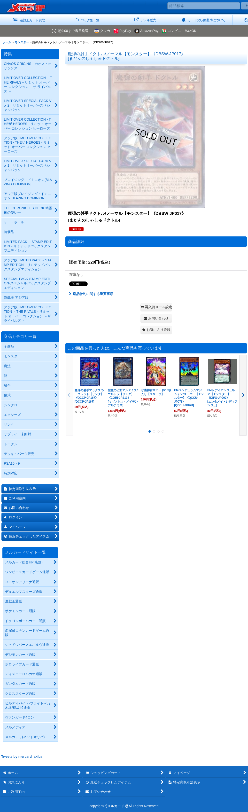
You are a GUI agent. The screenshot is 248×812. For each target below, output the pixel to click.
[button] (156, 307)
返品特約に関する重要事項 (91, 294)
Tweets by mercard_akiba (21, 756)
